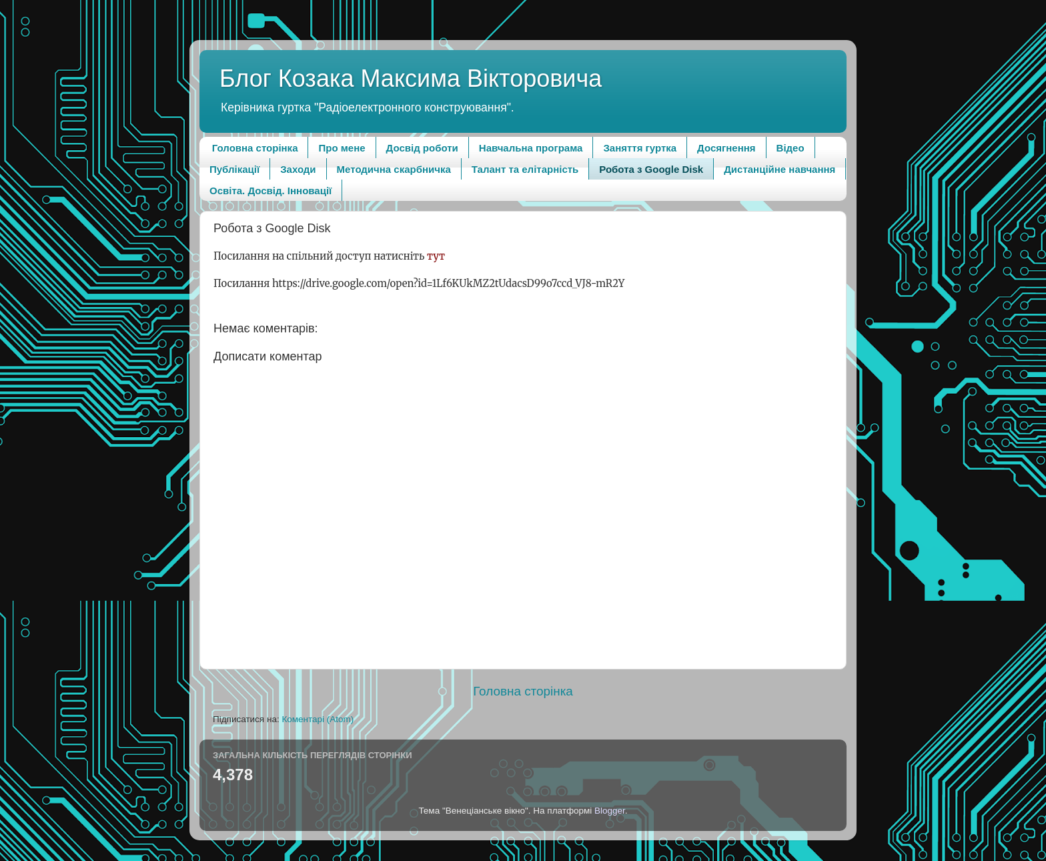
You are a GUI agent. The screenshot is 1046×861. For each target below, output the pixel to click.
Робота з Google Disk (651, 169)
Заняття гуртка (639, 148)
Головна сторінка (255, 148)
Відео (790, 148)
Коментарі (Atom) (318, 719)
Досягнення (726, 148)
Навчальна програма (531, 148)
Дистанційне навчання (779, 169)
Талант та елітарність (525, 169)
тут (436, 256)
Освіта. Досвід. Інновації (270, 190)
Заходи (298, 169)
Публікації (234, 169)
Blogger (609, 811)
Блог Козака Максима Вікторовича (410, 78)
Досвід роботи (422, 148)
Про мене (341, 148)
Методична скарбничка (394, 169)
